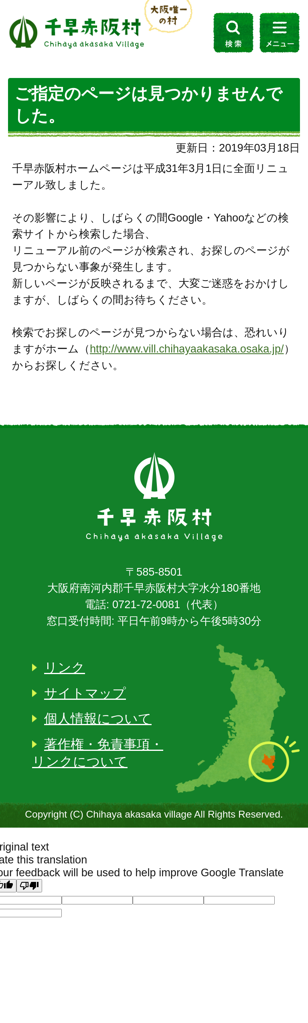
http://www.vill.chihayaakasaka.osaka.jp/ (187, 348)
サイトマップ (85, 693)
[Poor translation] (29, 885)
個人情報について (98, 718)
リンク (64, 667)
